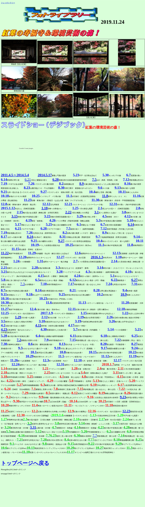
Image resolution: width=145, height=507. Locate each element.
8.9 (81, 184)
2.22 (68, 212)
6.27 (134, 280)
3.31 (33, 427)
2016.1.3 (97, 257)
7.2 (19, 340)
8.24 (30, 237)
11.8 (105, 196)
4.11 (38, 325)
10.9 (124, 294)
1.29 (18, 317)
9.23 (123, 397)
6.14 (131, 224)
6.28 (55, 179)
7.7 (95, 435)
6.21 (28, 179)
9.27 (61, 241)
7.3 (22, 284)
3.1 (96, 212)
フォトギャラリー (8, 3)
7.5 (94, 179)
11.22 (5, 253)
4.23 (4, 329)
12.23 (126, 411)
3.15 (14, 216)
